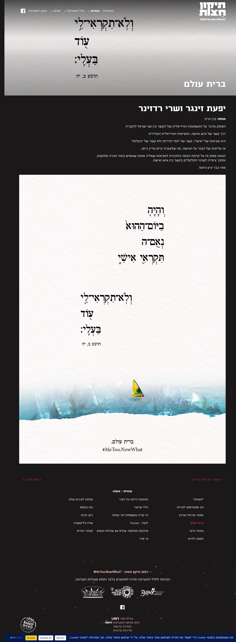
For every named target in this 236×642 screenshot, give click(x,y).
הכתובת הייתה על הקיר (129, 499)
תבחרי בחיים (80, 531)
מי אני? (139, 539)
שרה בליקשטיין (78, 523)
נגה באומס (81, 507)
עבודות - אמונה (118, 491)
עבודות (90, 11)
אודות (52, 11)
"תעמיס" (194, 499)
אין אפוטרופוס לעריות (185, 507)
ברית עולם (192, 523)
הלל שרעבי (137, 507)
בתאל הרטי (192, 531)
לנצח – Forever (135, 523)
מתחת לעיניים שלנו (76, 499)
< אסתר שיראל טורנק (203, 480)
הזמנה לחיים (191, 539)
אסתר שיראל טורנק (187, 515)
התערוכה (103, 11)
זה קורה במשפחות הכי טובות (126, 515)
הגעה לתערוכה (33, 11)
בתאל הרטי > (27, 480)
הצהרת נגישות (118, 626)
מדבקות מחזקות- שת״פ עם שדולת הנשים (118, 531)
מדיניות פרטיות (118, 630)
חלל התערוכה (71, 11)
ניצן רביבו (82, 515)
